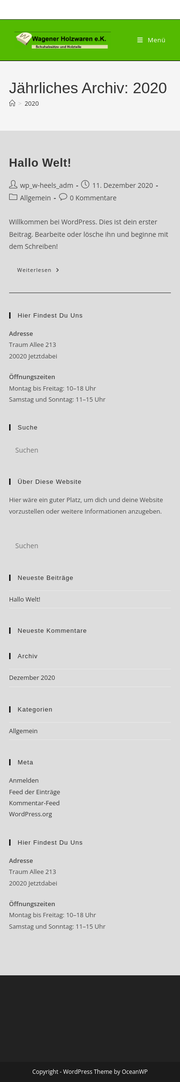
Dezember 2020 (32, 677)
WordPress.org (30, 814)
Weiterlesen (42, 271)
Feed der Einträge (34, 791)
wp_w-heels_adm (46, 185)
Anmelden (24, 780)
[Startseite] (12, 103)
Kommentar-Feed (34, 803)
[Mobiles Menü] (151, 40)
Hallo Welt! (40, 162)
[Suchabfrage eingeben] (90, 449)
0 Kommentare (93, 197)
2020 (31, 103)
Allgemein (35, 197)
